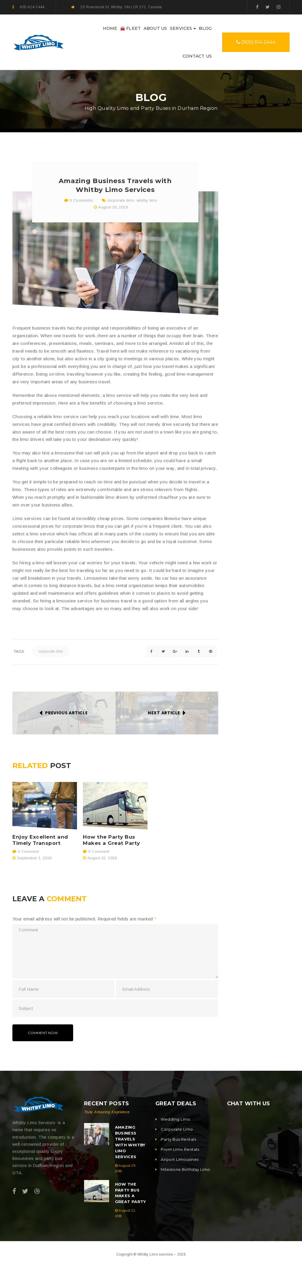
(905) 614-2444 (255, 42)
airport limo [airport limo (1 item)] (243, 371)
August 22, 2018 (102, 858)
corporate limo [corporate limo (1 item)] (246, 384)
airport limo (243, 510)
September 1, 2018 (34, 858)
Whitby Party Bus (248, 553)
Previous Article (66, 713)
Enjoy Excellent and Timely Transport (40, 840)
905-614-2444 (32, 7)
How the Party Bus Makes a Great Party (111, 840)
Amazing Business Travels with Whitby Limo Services (273, 246)
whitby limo (147, 200)
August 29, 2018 (113, 207)
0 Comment (25, 851)
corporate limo (120, 200)
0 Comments (78, 200)
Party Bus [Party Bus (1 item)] (242, 396)
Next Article (164, 713)
